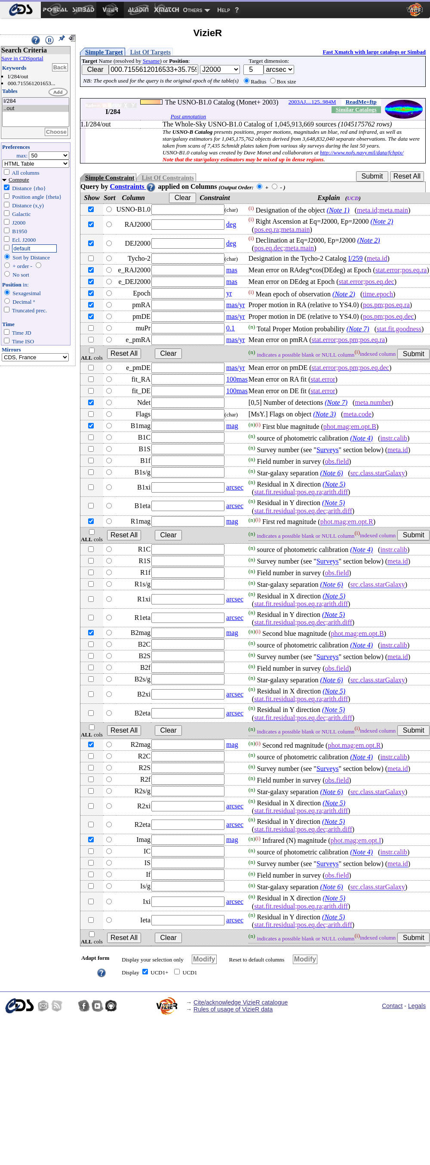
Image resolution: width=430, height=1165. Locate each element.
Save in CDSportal (22, 58)
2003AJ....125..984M (312, 102)
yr (229, 293)
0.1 (230, 328)
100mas (237, 379)
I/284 (36, 101)
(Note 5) (333, 484)
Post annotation (188, 116)
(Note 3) (324, 414)
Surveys (327, 449)
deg (231, 224)
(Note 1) (338, 210)
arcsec (234, 487)
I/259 (355, 258)
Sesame (151, 61)
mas (231, 270)
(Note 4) (361, 438)
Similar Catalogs (356, 109)
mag (232, 425)
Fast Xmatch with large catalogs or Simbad (374, 52)
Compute (19, 179)
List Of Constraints (167, 177)
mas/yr (235, 304)
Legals (417, 1005)
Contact (392, 1005)
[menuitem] (20, 10)
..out (36, 108)
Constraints (133, 186)
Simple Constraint (109, 177)
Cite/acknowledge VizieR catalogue (241, 1002)
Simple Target (104, 52)
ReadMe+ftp (361, 102)
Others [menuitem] (193, 9)
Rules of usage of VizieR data (233, 1009)
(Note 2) (381, 221)
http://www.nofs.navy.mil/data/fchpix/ (361, 152)
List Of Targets (150, 52)
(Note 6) (331, 473)
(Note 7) (358, 329)
